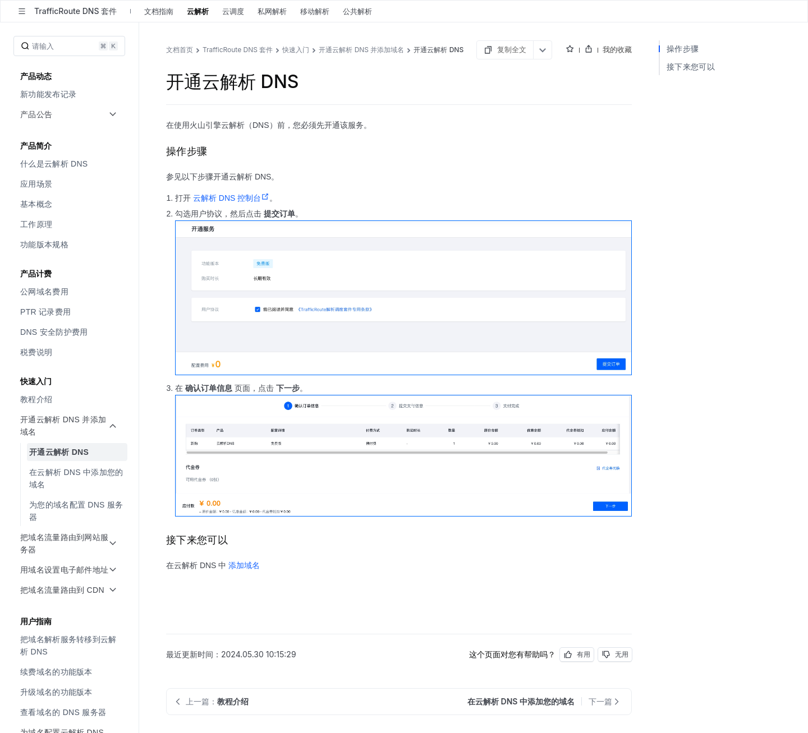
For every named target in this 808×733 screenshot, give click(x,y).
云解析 (198, 11)
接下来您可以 (691, 66)
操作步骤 (683, 48)
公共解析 (357, 11)
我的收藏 (617, 49)
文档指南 (158, 11)
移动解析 (314, 11)
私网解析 (272, 11)
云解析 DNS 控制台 (231, 197)
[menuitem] (70, 94)
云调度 (233, 11)
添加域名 (244, 565)
